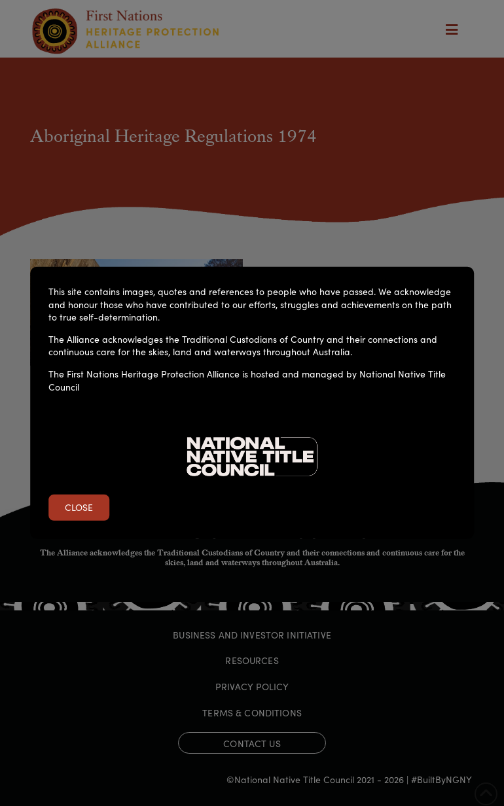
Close (79, 507)
